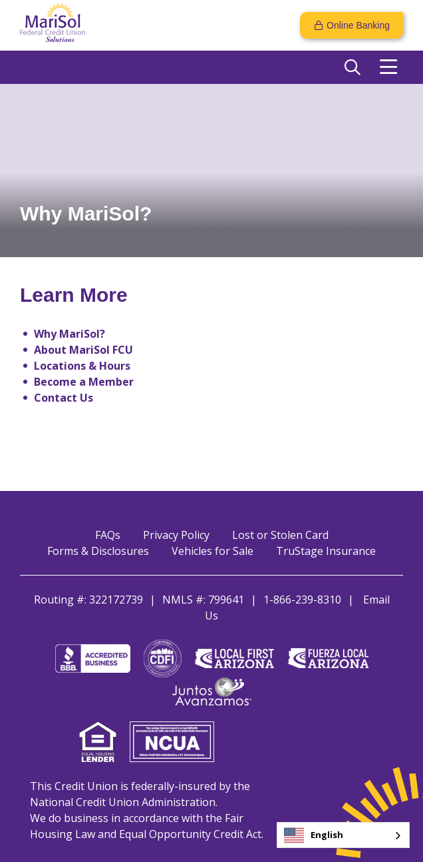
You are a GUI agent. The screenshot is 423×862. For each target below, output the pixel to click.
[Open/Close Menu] (388, 67)
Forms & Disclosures (98, 551)
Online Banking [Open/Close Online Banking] (358, 25)
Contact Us (63, 397)
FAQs (107, 535)
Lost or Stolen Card (280, 535)
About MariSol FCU (83, 349)
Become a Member (84, 381)
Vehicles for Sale (212, 551)
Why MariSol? (69, 333)
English (313, 835)
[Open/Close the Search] (352, 67)
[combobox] (343, 835)
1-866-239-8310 (302, 599)
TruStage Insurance (326, 551)
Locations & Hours (82, 365)
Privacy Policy (176, 535)
